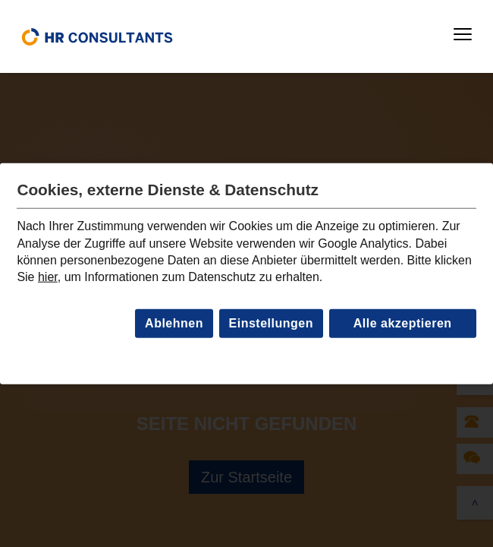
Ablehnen (174, 323)
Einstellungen (271, 323)
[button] (463, 34)
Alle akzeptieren (402, 323)
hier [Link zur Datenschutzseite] (48, 276)
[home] (97, 36)
